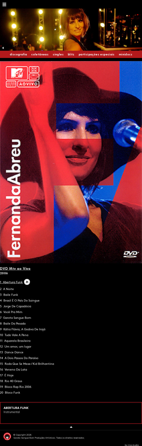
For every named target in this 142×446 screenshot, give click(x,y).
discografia (18, 54)
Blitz (71, 54)
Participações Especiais (97, 54)
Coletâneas (39, 54)
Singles (58, 54)
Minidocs (125, 54)
